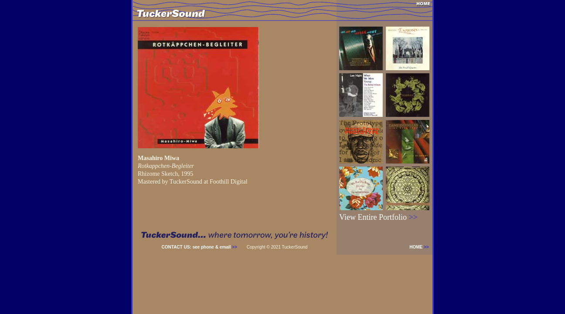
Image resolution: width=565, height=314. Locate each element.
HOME (420, 247)
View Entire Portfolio (378, 217)
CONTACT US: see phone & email (199, 247)
